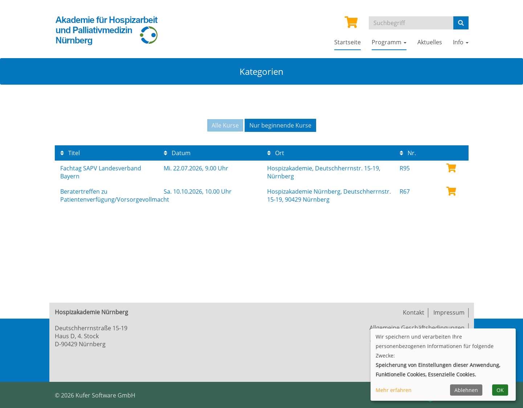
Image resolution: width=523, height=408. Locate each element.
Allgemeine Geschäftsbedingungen (417, 328)
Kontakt (413, 312)
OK (500, 390)
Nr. (408, 153)
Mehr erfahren (394, 390)
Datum (177, 153)
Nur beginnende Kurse (280, 125)
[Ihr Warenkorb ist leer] (351, 24)
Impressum (449, 312)
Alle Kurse (225, 125)
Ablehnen (466, 390)
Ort (275, 153)
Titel (70, 153)
